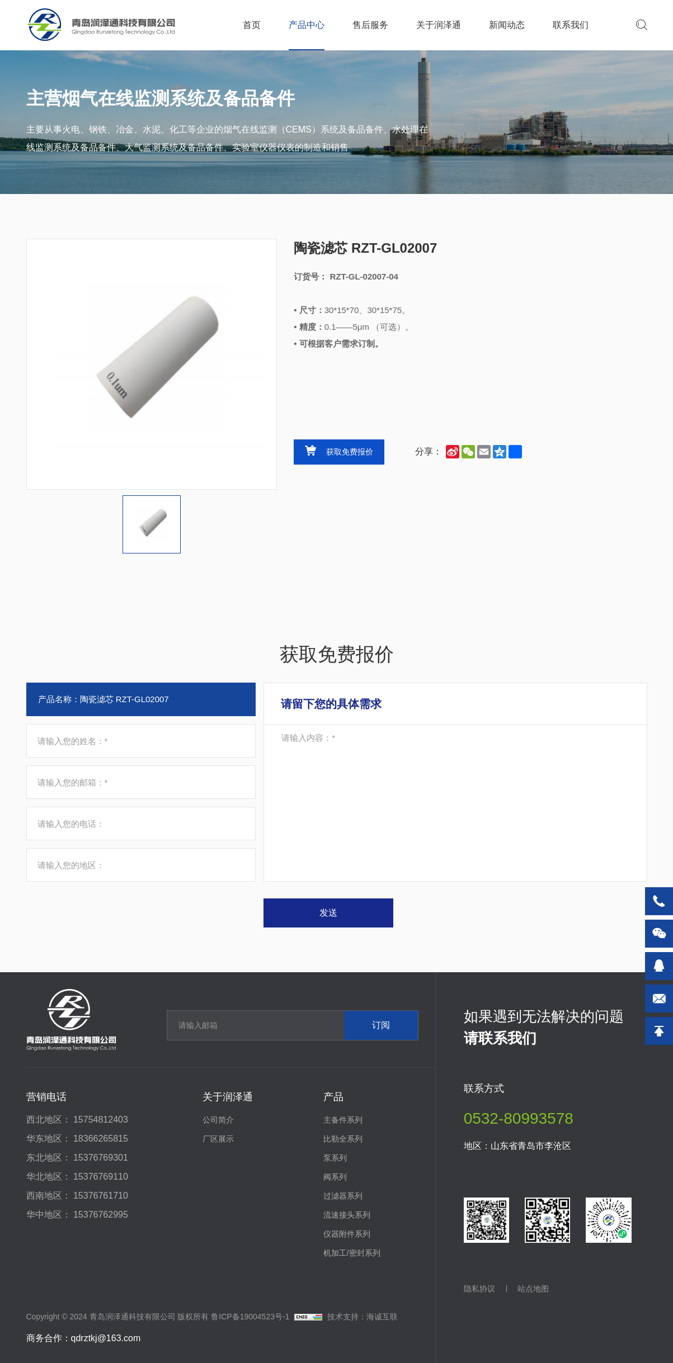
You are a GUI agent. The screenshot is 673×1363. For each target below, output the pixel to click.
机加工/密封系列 (351, 1252)
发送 (328, 912)
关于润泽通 (438, 25)
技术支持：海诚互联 (362, 1316)
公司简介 (218, 1119)
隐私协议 (479, 1288)
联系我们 (571, 25)
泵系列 (335, 1157)
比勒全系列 (343, 1138)
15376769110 (100, 1176)
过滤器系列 (343, 1195)
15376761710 (100, 1195)
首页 (252, 25)
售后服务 (370, 25)
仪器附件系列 (346, 1233)
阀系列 (335, 1176)
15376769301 (100, 1157)
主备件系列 (343, 1119)
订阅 (381, 1025)
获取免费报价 (349, 451)
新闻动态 (507, 25)
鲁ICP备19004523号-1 (250, 1316)
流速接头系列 (346, 1214)
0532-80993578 (518, 1118)
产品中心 (306, 25)
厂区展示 (218, 1138)
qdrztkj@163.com (106, 1338)
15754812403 (100, 1119)
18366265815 (100, 1138)
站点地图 (533, 1288)
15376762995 (100, 1214)
